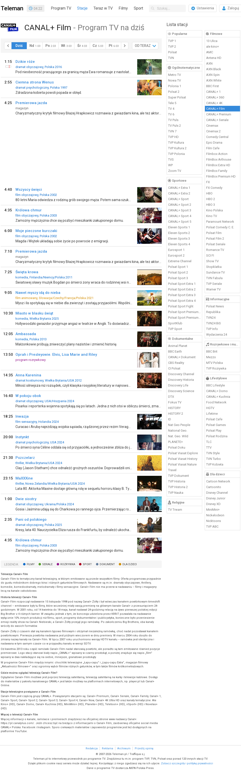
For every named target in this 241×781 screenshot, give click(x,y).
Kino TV (211, 216)
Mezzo (211, 357)
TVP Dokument (178, 476)
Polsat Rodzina (217, 436)
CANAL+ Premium (218, 114)
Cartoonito (213, 487)
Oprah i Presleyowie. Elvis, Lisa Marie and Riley (56, 354)
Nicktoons (213, 521)
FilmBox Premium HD (221, 176)
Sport (138, 8)
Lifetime (212, 413)
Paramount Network (220, 221)
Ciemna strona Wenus (34, 82)
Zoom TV (174, 171)
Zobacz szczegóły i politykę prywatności (187, 763)
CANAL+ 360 (215, 97)
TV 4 (171, 108)
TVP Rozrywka (216, 368)
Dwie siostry (25, 499)
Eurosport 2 (176, 255)
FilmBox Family (216, 171)
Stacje (82, 8)
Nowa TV (174, 80)
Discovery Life (178, 385)
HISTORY (174, 408)
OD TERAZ (143, 46)
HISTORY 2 (175, 413)
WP (170, 165)
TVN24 (210, 317)
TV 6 (171, 114)
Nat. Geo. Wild (178, 436)
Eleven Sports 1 (179, 227)
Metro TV (174, 75)
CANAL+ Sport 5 (179, 221)
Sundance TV (215, 272)
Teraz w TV (103, 8)
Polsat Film (214, 233)
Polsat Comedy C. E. (220, 227)
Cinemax (212, 125)
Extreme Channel (179, 261)
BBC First (212, 86)
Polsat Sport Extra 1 (182, 284)
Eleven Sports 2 (179, 233)
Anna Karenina (28, 375)
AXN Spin (213, 75)
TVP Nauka (175, 492)
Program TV (61, 8)
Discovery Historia (181, 380)
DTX (171, 396)
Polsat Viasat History (182, 459)
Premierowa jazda (31, 103)
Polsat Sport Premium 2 (184, 317)
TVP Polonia (176, 154)
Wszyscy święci (28, 189)
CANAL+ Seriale (217, 120)
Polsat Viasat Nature (182, 464)
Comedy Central (217, 137)
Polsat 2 (173, 92)
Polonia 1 (174, 86)
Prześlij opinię (144, 748)
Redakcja (92, 748)
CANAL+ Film (215, 108)
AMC (209, 52)
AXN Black (213, 69)
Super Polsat (177, 97)
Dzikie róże (25, 61)
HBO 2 (210, 199)
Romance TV (215, 250)
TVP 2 (172, 46)
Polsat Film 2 (215, 238)
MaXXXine (24, 478)
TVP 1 (172, 41)
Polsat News (215, 306)
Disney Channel (217, 492)
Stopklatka (214, 267)
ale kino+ (212, 46)
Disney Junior (215, 498)
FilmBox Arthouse (218, 159)
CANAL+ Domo (217, 391)
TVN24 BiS (213, 323)
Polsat (172, 52)
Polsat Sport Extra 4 (182, 300)
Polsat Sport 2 (178, 272)
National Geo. (177, 430)
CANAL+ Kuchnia (218, 396)
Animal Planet (177, 346)
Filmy (123, 8)
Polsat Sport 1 (178, 267)
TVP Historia (176, 481)
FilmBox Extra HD (218, 165)
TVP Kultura (176, 142)
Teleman (12, 8)
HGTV (210, 408)
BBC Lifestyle (215, 385)
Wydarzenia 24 (216, 334)
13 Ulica (211, 41)
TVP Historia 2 (178, 487)
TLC (209, 442)
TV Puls (173, 120)
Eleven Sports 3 (179, 238)
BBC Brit (211, 351)
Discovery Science (181, 391)
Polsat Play (213, 430)
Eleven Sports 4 (179, 244)
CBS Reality (176, 363)
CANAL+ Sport (178, 199)
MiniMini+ (213, 509)
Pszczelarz (25, 457)
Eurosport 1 (176, 250)
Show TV (212, 261)
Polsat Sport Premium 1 (184, 312)
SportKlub (175, 323)
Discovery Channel (181, 374)
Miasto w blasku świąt (34, 313)
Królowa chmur (28, 210)
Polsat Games (216, 425)
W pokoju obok (28, 396)
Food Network (216, 402)
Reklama (107, 748)
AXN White (213, 80)
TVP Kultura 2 (177, 148)
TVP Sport (175, 329)
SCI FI (210, 255)
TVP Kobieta (214, 464)
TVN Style (213, 453)
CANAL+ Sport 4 (179, 216)
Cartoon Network (218, 481)
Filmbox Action (217, 154)
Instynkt (22, 437)
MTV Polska (214, 363)
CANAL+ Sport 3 (179, 210)
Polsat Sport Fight (180, 306)
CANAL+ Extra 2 (179, 193)
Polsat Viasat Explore (183, 453)
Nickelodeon (215, 515)
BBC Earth (175, 351)
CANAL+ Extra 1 (179, 188)
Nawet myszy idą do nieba (37, 292)
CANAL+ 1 (213, 92)
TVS (171, 159)
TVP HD (173, 137)
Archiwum (124, 748)
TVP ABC (212, 526)
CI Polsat (174, 368)
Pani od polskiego (31, 519)
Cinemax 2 (213, 131)
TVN (171, 58)
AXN (209, 63)
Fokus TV (174, 402)
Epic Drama (214, 142)
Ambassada (25, 334)
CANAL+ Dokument (182, 357)
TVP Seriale (214, 284)
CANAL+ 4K (214, 103)
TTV (209, 447)
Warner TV (213, 289)
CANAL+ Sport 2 (179, 204)
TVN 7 (172, 131)
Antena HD (213, 58)
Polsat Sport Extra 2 (182, 289)
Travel (172, 470)
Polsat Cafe (214, 419)
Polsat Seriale (215, 244)
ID (169, 419)
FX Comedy (214, 188)
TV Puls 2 (174, 125)
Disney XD (213, 504)
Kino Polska (214, 210)
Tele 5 (172, 103)
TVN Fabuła (214, 278)
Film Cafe (212, 148)
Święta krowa (26, 272)
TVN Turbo (213, 459)
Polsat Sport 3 (178, 278)
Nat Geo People (179, 425)
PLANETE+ (175, 442)
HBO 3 (210, 204)
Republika (213, 312)
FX (208, 182)
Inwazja (22, 416)
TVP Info (212, 329)
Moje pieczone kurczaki (36, 231)
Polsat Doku (176, 447)
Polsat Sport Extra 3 (182, 295)
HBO (209, 193)
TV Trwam (175, 509)
